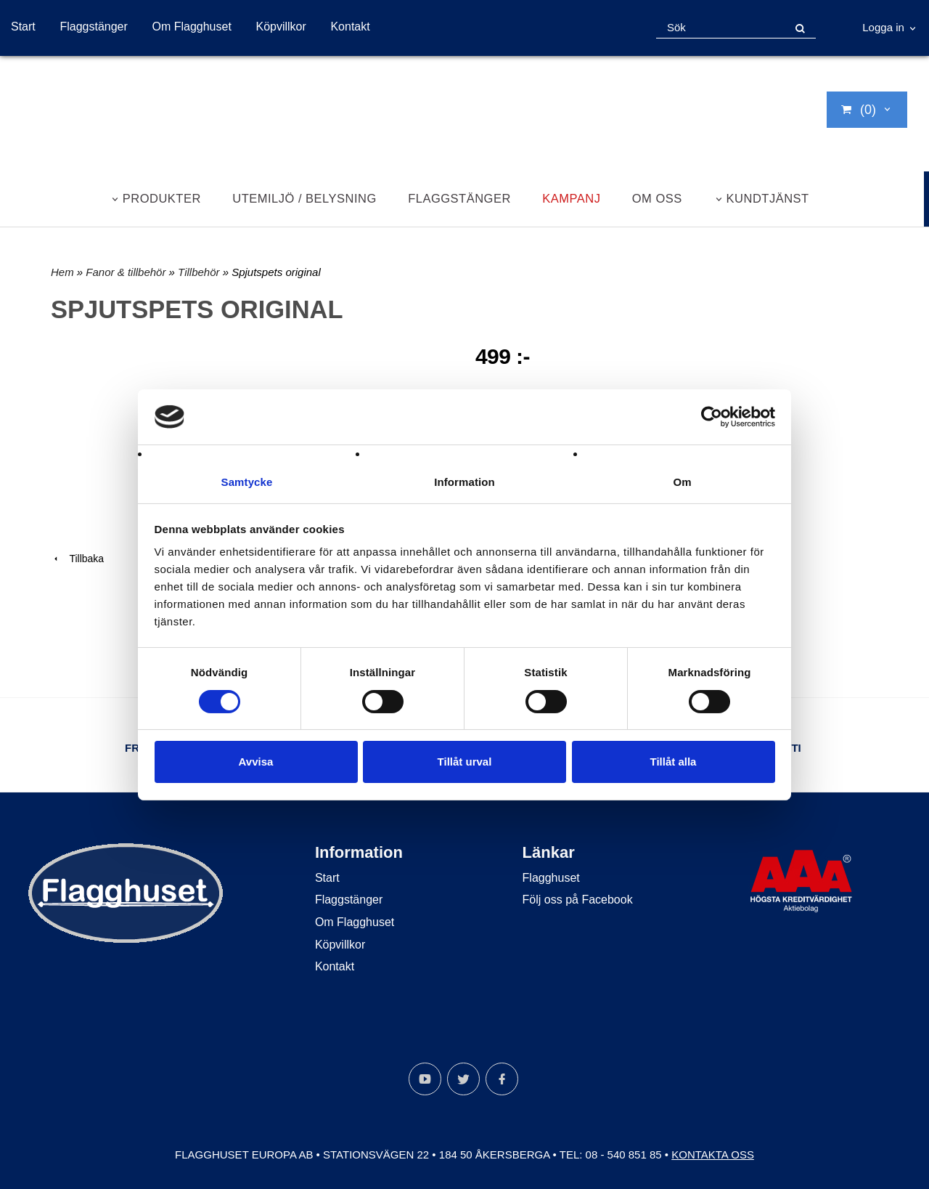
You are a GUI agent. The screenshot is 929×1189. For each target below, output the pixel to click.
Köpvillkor (280, 26)
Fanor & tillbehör (127, 272)
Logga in (883, 27)
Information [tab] (464, 482)
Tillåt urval (465, 762)
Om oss (657, 198)
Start (23, 26)
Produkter (162, 198)
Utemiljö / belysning (304, 198)
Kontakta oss (712, 1154)
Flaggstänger (93, 26)
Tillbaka (77, 558)
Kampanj (571, 198)
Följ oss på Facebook (578, 899)
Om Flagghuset (191, 26)
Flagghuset (551, 878)
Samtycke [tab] (247, 482)
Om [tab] (682, 482)
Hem (62, 272)
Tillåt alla (673, 762)
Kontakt (349, 26)
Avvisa (256, 762)
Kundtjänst (768, 198)
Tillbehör (200, 272)
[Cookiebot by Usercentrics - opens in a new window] (711, 416)
